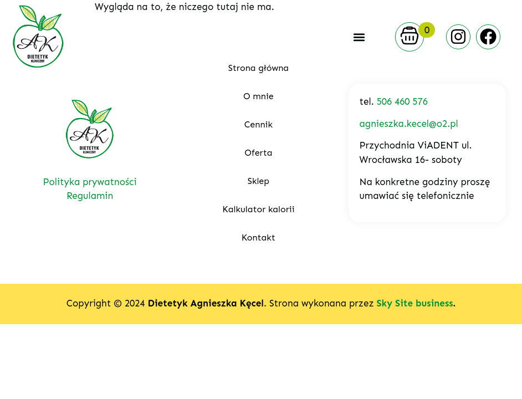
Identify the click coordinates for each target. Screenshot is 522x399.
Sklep (258, 181)
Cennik (258, 124)
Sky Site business (414, 303)
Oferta (258, 152)
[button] (359, 37)
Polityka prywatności (90, 181)
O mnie (258, 96)
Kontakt (258, 237)
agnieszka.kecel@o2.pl (409, 123)
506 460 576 (402, 101)
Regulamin (89, 195)
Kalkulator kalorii (258, 209)
